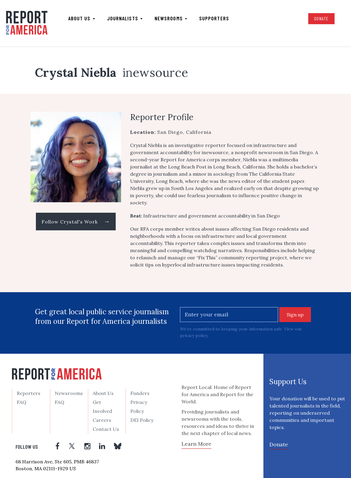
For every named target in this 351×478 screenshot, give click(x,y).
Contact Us (106, 429)
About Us (103, 393)
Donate (321, 18)
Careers (102, 420)
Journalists (125, 18)
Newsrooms (171, 18)
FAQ (21, 402)
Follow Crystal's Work (76, 221)
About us (81, 18)
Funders (139, 393)
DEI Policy (141, 420)
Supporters (214, 18)
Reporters (28, 393)
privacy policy (193, 335)
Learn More (196, 443)
